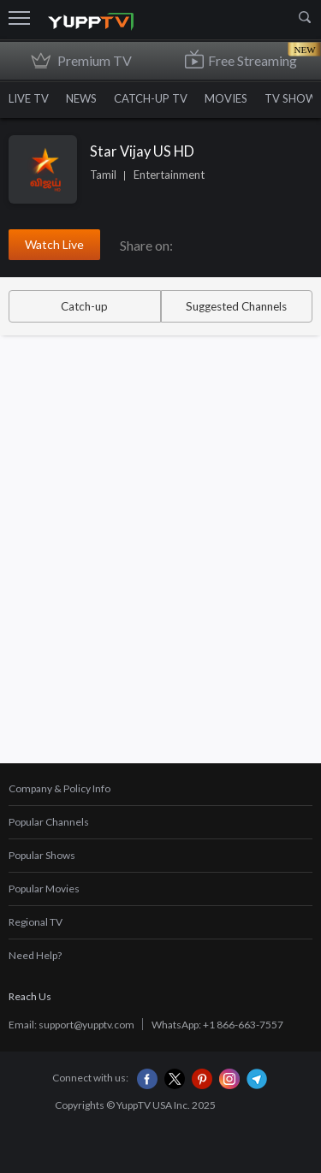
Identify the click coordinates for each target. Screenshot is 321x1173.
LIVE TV (29, 98)
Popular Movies (44, 888)
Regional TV (35, 921)
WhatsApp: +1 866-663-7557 (217, 1024)
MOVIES (226, 98)
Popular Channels (49, 821)
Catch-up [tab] (84, 306)
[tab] (160, 789)
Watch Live (54, 244)
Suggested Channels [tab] (236, 306)
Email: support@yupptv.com (71, 1024)
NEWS (81, 98)
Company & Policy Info (59, 788)
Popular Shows (42, 855)
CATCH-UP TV (150, 98)
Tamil (103, 174)
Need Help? (35, 955)
